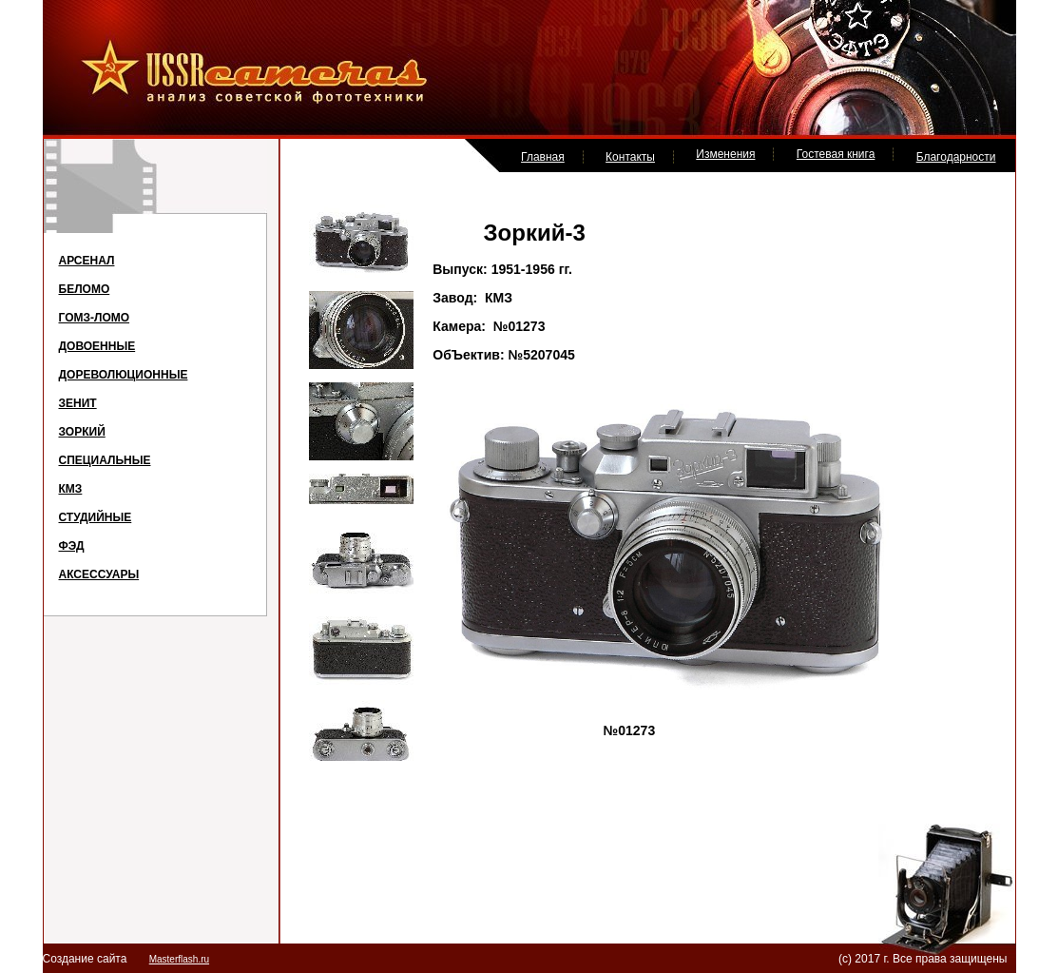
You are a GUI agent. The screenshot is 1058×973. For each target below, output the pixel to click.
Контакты (630, 157)
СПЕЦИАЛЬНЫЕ (105, 460)
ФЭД (72, 546)
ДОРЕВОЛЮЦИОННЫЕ (123, 374)
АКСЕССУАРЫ (99, 574)
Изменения (725, 154)
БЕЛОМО (84, 289)
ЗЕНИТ (78, 403)
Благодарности (956, 157)
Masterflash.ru (179, 959)
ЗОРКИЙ (82, 431)
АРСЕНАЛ (87, 260)
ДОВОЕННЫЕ (97, 346)
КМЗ (71, 489)
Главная (543, 157)
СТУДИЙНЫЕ (95, 517)
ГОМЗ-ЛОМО (94, 317)
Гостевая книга (836, 154)
